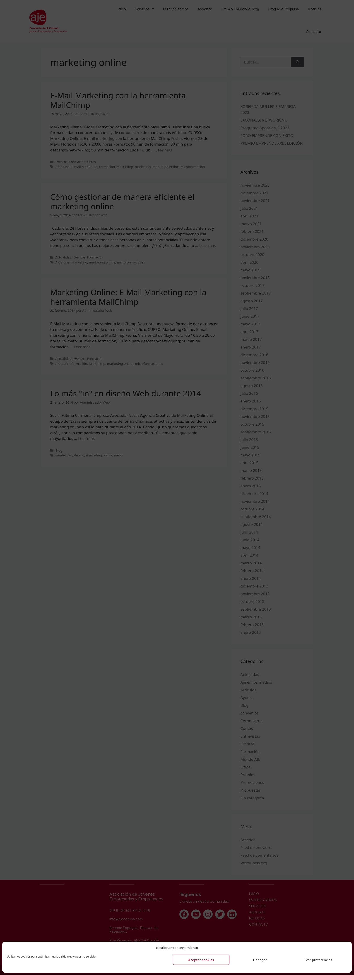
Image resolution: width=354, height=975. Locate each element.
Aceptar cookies (201, 960)
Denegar (260, 960)
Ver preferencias (319, 960)
